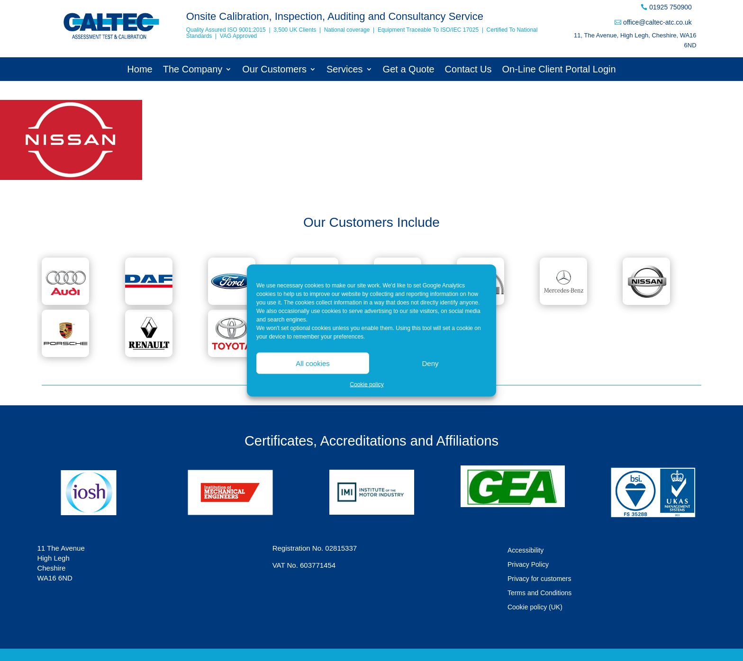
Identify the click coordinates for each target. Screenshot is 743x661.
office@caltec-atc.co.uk (657, 22)
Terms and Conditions (539, 593)
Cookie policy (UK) (534, 607)
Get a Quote (409, 70)
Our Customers (274, 70)
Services (344, 70)
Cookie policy (366, 384)
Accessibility (525, 550)
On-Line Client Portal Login (559, 70)
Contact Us (468, 70)
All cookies (313, 363)
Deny (430, 363)
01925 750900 (670, 7)
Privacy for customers (539, 578)
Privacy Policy (528, 564)
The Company (193, 70)
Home (139, 70)
